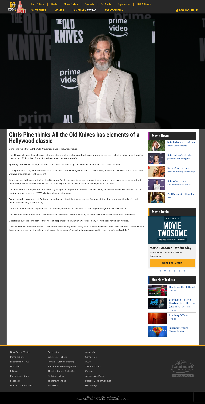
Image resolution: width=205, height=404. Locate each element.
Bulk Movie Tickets (57, 356)
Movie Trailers (71, 4)
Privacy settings (109, 399)
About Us (90, 352)
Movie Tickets (17, 356)
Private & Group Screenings (62, 361)
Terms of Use (123, 399)
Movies (59, 10)
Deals (54, 4)
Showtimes (38, 10)
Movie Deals (160, 212)
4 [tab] (174, 270)
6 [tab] (184, 270)
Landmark (84, 10)
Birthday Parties (56, 375)
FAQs (88, 361)
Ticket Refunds (93, 366)
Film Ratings (91, 385)
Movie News (160, 136)
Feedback (15, 380)
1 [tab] (160, 270)
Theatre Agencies (57, 380)
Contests (89, 4)
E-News (14, 371)
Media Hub (53, 385)
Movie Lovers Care (19, 375)
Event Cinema (114, 10)
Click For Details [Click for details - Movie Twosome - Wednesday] (172, 263)
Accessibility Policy (94, 375)
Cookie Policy (95, 399)
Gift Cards (106, 4)
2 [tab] (165, 270)
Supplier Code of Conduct (98, 380)
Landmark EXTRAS (19, 361)
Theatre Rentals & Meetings (62, 371)
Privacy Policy (82, 399)
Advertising (53, 352)
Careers (89, 371)
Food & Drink (37, 4)
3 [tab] (169, 270)
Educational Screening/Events (63, 366)
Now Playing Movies (20, 352)
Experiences (124, 4)
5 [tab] (179, 270)
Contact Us (91, 356)
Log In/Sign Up (187, 10)
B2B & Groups (144, 4)
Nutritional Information (21, 385)
